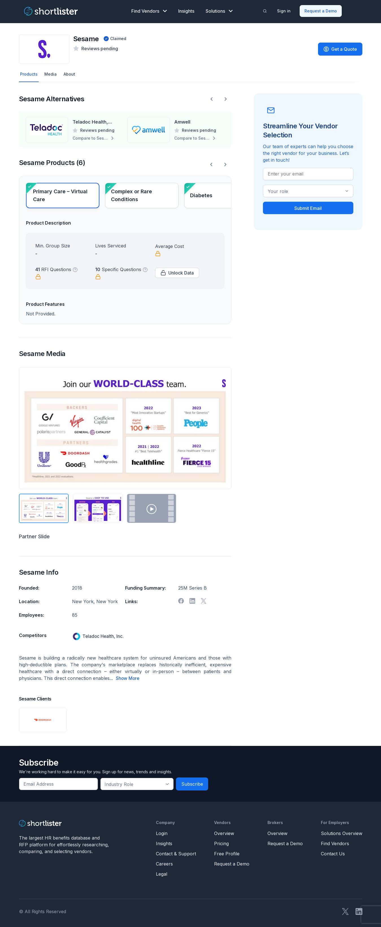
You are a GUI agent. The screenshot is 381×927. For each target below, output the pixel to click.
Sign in (284, 10)
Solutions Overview (341, 832)
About (72, 72)
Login (161, 832)
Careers (164, 862)
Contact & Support (176, 852)
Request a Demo (321, 10)
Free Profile (227, 852)
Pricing (221, 842)
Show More (128, 677)
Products (29, 72)
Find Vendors (149, 10)
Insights (186, 10)
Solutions (219, 10)
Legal (161, 872)
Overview (224, 832)
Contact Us (333, 852)
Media (52, 72)
